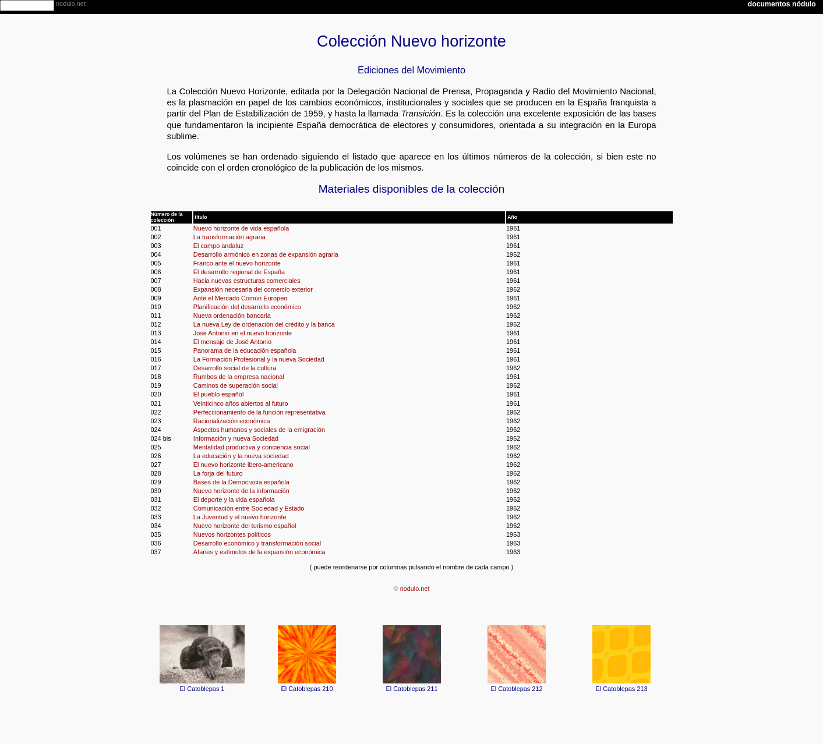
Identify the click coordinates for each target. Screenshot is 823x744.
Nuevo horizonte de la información (241, 490)
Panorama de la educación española (244, 350)
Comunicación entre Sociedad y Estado (248, 508)
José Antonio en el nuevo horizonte (242, 333)
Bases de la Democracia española (241, 482)
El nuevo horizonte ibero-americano (243, 464)
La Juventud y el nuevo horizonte (240, 516)
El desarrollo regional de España (239, 271)
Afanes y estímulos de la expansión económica (259, 551)
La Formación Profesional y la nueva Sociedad (258, 359)
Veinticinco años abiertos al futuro (240, 403)
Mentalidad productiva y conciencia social (251, 447)
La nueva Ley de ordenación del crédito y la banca (264, 324)
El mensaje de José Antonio (232, 341)
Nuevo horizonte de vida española (241, 228)
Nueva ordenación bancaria (232, 315)
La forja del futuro (218, 473)
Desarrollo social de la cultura (235, 367)
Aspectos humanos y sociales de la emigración (259, 429)
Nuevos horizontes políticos (232, 534)
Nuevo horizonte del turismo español (244, 525)
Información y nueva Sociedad (235, 438)
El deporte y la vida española (234, 499)
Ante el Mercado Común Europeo (240, 298)
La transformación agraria (229, 236)
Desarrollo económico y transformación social (257, 543)
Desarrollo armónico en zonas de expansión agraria (265, 254)
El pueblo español (218, 394)
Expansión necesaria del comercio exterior (253, 289)
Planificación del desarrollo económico (247, 306)
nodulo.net (415, 588)
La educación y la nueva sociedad (241, 455)
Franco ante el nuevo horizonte (237, 263)
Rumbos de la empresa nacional (238, 376)
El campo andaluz (218, 245)
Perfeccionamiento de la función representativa (259, 412)
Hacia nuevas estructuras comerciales (247, 280)
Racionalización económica (231, 420)
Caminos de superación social (235, 385)
